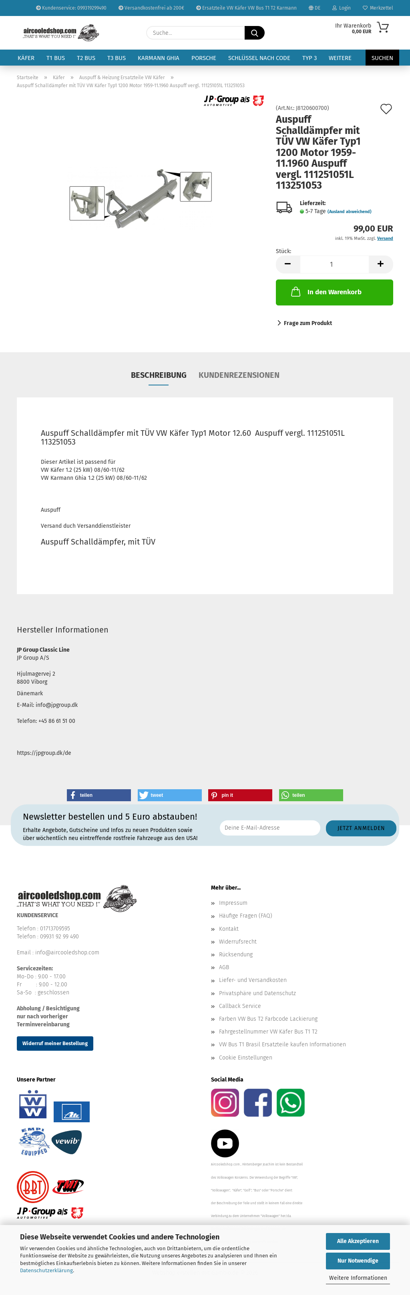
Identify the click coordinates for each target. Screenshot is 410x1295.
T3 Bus (116, 58)
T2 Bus (86, 58)
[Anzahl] (334, 264)
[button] (288, 264)
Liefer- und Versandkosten (253, 980)
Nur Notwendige (358, 1260)
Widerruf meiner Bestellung (55, 1043)
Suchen (382, 58)
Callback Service (240, 1006)
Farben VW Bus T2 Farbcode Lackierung (268, 1019)
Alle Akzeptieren (358, 1241)
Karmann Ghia (158, 58)
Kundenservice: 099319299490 (71, 8)
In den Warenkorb (325, 291)
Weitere (340, 58)
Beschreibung (159, 375)
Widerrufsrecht (238, 941)
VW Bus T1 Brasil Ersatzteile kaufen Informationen (282, 1044)
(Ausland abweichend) (350, 211)
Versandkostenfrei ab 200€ (151, 8)
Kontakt (229, 929)
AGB (224, 967)
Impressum (233, 903)
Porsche (203, 58)
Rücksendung (236, 954)
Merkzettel (378, 8)
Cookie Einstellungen (245, 1057)
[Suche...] (255, 33)
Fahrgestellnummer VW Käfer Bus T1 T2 (268, 1031)
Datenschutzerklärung (46, 1270)
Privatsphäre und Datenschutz (257, 993)
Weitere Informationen (358, 1278)
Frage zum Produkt (308, 323)
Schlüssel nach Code (259, 58)
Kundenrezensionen (239, 375)
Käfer (26, 58)
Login (341, 8)
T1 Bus (55, 58)
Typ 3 (309, 58)
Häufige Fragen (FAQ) (245, 915)
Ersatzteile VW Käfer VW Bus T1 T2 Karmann (246, 8)
